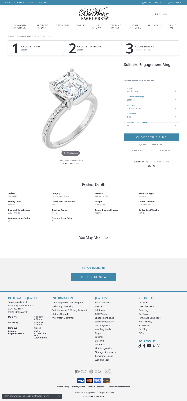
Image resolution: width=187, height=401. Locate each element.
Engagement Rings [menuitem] (104, 317)
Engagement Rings (24, 36)
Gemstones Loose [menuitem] (104, 355)
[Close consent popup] (59, 396)
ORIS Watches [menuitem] (102, 314)
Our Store (143, 302)
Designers (62, 25)
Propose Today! (42, 26)
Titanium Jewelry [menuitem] (103, 348)
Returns (165, 150)
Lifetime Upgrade (60, 314)
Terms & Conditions (97, 386)
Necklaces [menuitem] (100, 344)
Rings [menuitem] (98, 333)
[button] (146, 2)
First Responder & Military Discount (69, 310)
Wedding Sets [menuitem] (102, 359)
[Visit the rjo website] (108, 371)
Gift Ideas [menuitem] (100, 310)
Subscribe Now (93, 277)
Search (24, 50)
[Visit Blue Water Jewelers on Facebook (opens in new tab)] (144, 346)
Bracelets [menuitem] (99, 340)
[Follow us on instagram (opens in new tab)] (158, 346)
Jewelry (80, 25)
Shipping (137, 150)
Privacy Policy (145, 321)
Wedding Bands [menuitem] (103, 329)
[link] (6, 2)
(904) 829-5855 (71, 163)
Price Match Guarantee (63, 317)
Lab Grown (97, 26)
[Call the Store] (15, 308)
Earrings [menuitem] (99, 336)
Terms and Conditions (149, 317)
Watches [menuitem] (99, 306)
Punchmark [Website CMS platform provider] (99, 397)
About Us (172, 26)
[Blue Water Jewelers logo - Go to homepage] (93, 14)
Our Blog (142, 329)
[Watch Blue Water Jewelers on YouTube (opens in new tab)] (149, 346)
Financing (155, 25)
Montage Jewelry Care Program (67, 302)
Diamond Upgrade (20, 26)
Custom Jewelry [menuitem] (102, 325)
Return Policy (63, 386)
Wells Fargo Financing (62, 306)
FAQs (141, 333)
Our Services (144, 314)
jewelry (11, 36)
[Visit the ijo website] (80, 371)
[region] (70, 111)
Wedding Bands (115, 26)
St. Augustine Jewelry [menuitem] (105, 352)
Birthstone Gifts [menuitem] (103, 302)
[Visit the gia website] (95, 371)
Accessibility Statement (119, 386)
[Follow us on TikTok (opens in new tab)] (140, 346)
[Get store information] (18, 312)
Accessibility (144, 325)
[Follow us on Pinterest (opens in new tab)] (154, 346)
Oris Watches (135, 26)
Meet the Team (146, 306)
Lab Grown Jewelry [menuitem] (104, 321)
